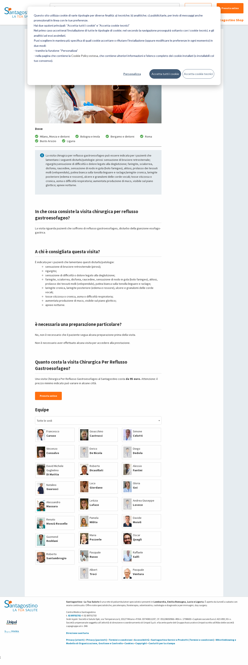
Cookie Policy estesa (84, 55)
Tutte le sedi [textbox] (44, 420)
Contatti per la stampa (162, 643)
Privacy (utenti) (75, 639)
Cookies (129, 643)
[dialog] (124, 46)
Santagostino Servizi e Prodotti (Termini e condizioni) (182, 639)
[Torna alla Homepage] (20, 12)
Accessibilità (141, 639)
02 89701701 (74, 615)
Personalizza (132, 74)
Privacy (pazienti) (96, 639)
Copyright (141, 643)
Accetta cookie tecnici (198, 74)
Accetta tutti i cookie (165, 74)
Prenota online (230, 8)
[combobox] (98, 420)
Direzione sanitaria (77, 633)
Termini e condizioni (120, 639)
